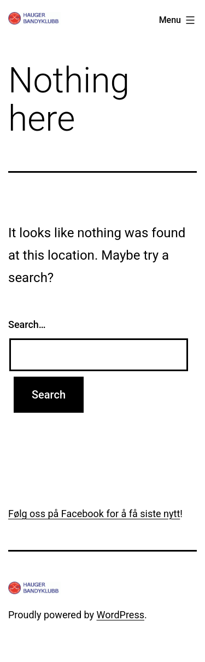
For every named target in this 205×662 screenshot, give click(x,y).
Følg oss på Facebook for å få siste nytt (94, 513)
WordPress (120, 614)
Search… (27, 324)
